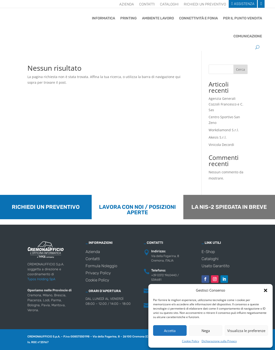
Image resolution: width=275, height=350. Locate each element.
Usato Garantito (215, 266)
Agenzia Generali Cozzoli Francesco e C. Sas (226, 104)
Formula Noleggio (101, 266)
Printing (128, 18)
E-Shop (208, 252)
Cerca (240, 69)
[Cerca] (257, 47)
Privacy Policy (98, 273)
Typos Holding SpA (41, 279)
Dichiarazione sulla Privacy (219, 341)
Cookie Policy (190, 341)
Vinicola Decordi (221, 144)
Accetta (170, 330)
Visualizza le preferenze (246, 330)
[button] (265, 290)
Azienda (126, 4)
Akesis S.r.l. (218, 137)
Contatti (147, 4)
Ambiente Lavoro (158, 18)
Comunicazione (247, 36)
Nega (206, 330)
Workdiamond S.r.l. (224, 130)
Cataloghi (169, 4)
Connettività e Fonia (198, 18)
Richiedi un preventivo (205, 4)
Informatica (103, 18)
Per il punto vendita (242, 18)
